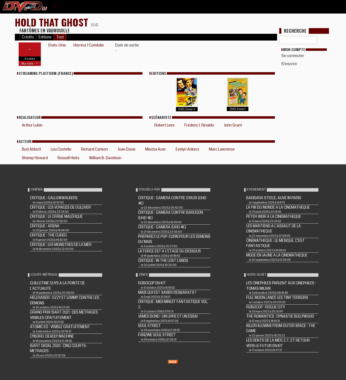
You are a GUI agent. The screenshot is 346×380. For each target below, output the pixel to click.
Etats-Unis (57, 45)
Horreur (80, 45)
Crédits (28, 37)
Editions (45, 37)
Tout (60, 37)
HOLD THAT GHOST (53, 22)
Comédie (96, 45)
